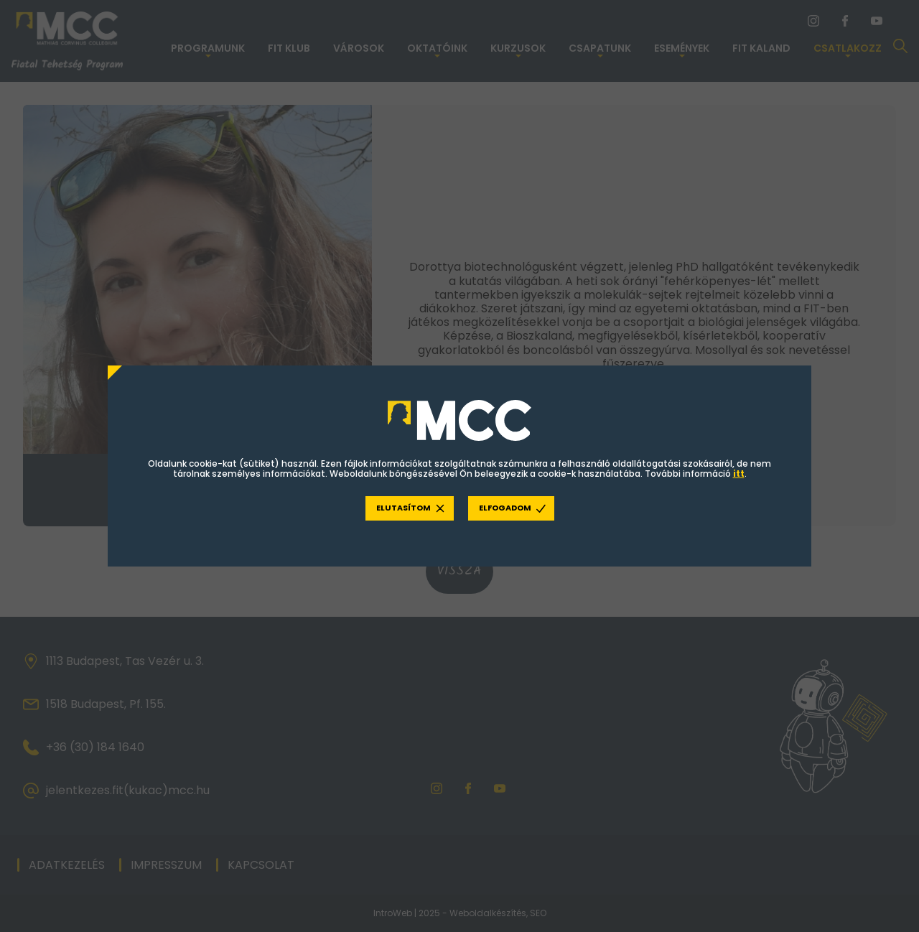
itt (739, 474)
